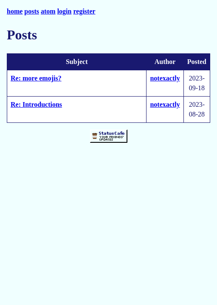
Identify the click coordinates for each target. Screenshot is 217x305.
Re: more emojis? (36, 78)
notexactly (165, 78)
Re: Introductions (36, 104)
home (15, 11)
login (64, 11)
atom (48, 11)
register (84, 11)
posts (31, 11)
